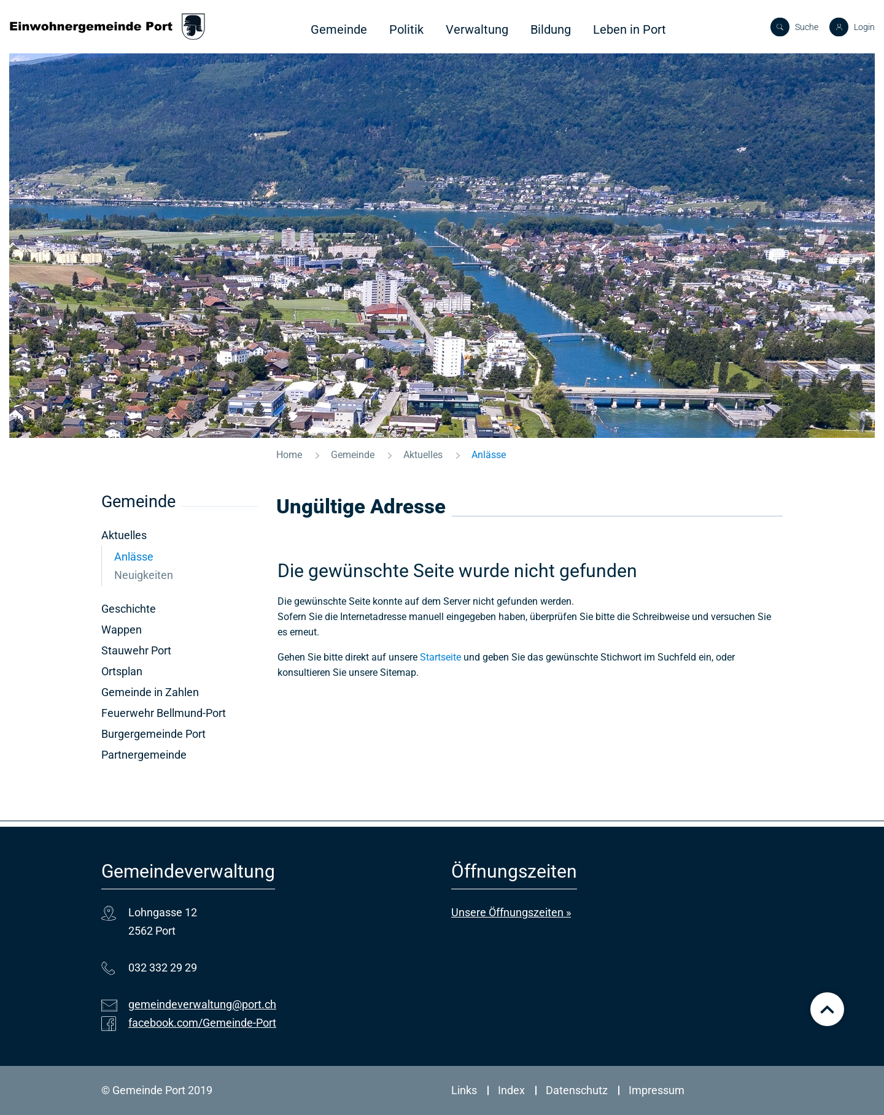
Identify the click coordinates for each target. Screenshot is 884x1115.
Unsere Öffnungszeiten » (511, 912)
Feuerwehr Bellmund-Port (163, 713)
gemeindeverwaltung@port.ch (202, 1004)
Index (511, 1090)
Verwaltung (477, 29)
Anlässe (166, 556)
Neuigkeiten (143, 575)
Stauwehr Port (136, 650)
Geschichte (128, 608)
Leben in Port (629, 29)
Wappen (121, 629)
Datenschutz (577, 1090)
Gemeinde (339, 29)
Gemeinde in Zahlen (150, 692)
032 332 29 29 (162, 967)
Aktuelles (124, 535)
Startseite (440, 657)
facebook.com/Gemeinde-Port (202, 1022)
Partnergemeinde (144, 754)
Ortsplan (121, 671)
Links (464, 1090)
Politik (406, 29)
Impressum (656, 1090)
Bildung (550, 29)
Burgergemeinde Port (153, 733)
